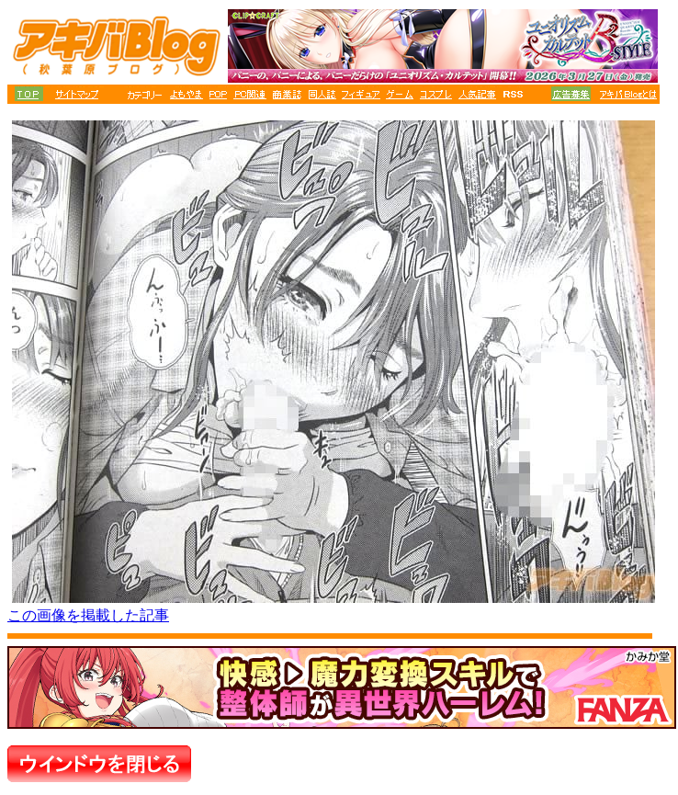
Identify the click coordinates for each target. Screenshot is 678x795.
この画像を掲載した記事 (88, 615)
